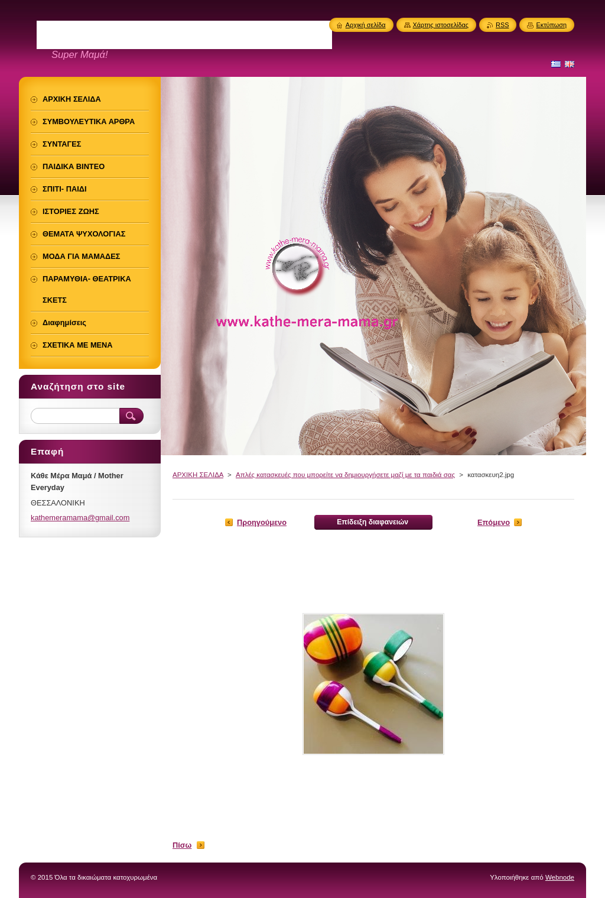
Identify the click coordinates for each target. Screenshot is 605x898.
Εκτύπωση (551, 24)
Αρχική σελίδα (366, 24)
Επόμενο (493, 522)
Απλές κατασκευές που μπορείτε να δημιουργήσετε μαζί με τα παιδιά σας (345, 474)
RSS (502, 24)
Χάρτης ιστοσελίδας (441, 24)
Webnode (559, 877)
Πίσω (182, 845)
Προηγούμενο (262, 522)
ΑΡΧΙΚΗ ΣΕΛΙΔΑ (198, 474)
